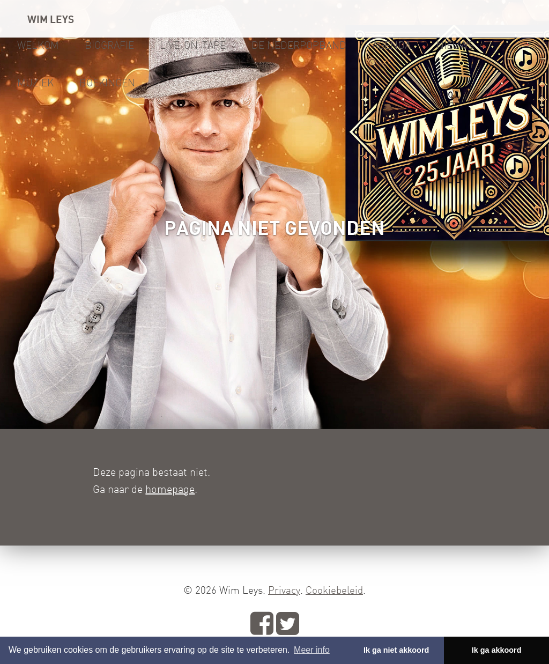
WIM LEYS (50, 18)
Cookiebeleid (334, 590)
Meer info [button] (312, 649)
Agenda (391, 45)
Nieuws (455, 45)
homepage (170, 489)
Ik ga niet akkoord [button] (396, 650)
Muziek (35, 82)
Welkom (38, 45)
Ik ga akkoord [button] (497, 650)
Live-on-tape (193, 45)
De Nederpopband (298, 45)
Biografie (109, 45)
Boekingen (107, 82)
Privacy (284, 590)
